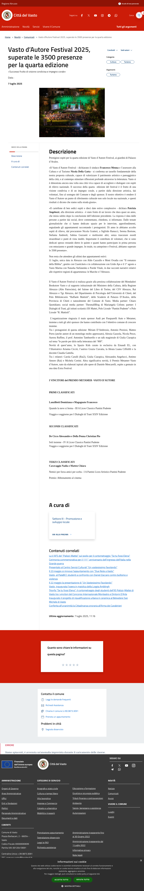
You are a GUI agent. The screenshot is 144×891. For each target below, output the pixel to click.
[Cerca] (139, 15)
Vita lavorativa (44, 798)
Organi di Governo (10, 788)
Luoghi (111, 812)
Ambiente (77, 803)
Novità (17, 37)
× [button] (141, 861)
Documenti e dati (9, 818)
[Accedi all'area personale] (128, 3)
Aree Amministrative (11, 793)
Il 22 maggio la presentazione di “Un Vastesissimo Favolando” (80, 583)
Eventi (111, 817)
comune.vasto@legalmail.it (19, 857)
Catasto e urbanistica (47, 808)
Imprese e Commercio (47, 803)
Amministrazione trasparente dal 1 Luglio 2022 (88, 843)
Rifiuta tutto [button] (83, 879)
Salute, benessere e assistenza (87, 808)
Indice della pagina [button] (19, 147)
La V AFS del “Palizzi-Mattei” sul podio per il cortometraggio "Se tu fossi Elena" (89, 556)
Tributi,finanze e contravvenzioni (88, 798)
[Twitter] (87, 15)
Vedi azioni (127, 50)
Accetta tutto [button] (61, 880)
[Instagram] (101, 15)
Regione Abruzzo (9, 3)
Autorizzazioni (79, 813)
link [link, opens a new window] (98, 874)
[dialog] (72, 874)
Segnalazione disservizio (48, 837)
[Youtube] (94, 15)
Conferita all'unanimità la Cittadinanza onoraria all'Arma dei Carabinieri (85, 606)
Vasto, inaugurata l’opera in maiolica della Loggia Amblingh (79, 586)
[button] (72, 886)
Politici (5, 808)
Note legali (78, 855)
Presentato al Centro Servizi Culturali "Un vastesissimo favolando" (83, 567)
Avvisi (111, 798)
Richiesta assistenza (46, 847)
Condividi (113, 50)
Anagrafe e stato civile (47, 788)
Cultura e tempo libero (47, 793)
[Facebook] (80, 15)
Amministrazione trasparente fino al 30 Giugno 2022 (88, 834)
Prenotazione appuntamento (50, 832)
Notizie (111, 788)
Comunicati (29, 37)
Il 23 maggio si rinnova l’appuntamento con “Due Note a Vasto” (81, 571)
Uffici (4, 798)
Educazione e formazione (84, 788)
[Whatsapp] (114, 15)
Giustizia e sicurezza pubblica (86, 793)
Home (7, 37)
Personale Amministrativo (14, 813)
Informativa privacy (82, 850)
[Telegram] (108, 15)
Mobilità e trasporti (46, 813)
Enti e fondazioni (9, 803)
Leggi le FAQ (43, 842)
